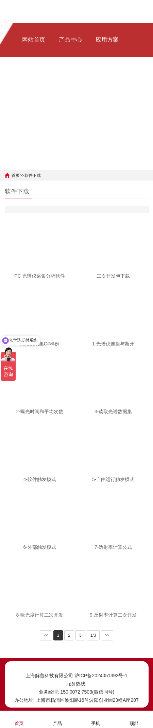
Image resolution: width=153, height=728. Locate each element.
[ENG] (41, 124)
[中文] (25, 124)
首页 (16, 175)
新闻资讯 (33, 82)
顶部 (134, 719)
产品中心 (70, 39)
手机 (95, 719)
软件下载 (70, 82)
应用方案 (107, 39)
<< (46, 635)
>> (107, 635)
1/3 (93, 635)
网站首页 (33, 39)
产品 (57, 719)
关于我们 (107, 82)
